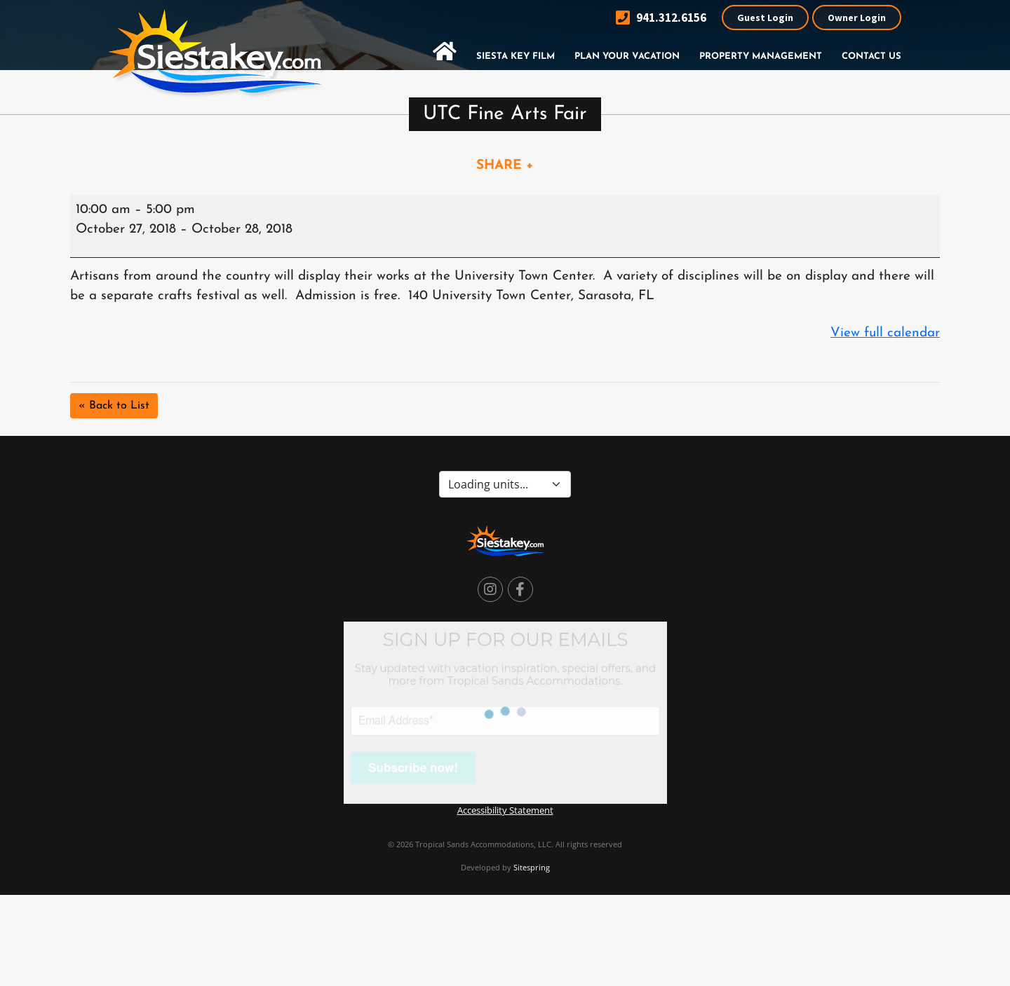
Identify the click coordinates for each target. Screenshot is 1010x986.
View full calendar (885, 333)
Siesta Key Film (515, 56)
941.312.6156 (661, 18)
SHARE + (505, 165)
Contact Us (871, 56)
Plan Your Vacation (627, 56)
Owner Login (857, 17)
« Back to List (114, 405)
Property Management (760, 56)
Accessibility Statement (505, 810)
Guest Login (765, 17)
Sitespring (531, 867)
